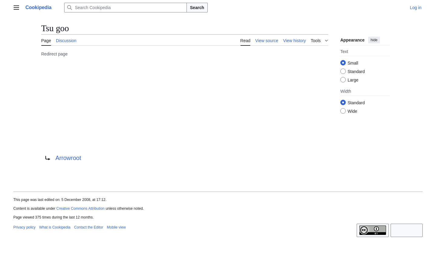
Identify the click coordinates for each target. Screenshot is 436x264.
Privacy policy (24, 227)
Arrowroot (68, 158)
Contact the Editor (88, 227)
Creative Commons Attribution (80, 208)
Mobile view (116, 227)
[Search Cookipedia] (125, 7)
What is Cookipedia (54, 227)
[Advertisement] (184, 104)
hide (374, 40)
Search (197, 7)
